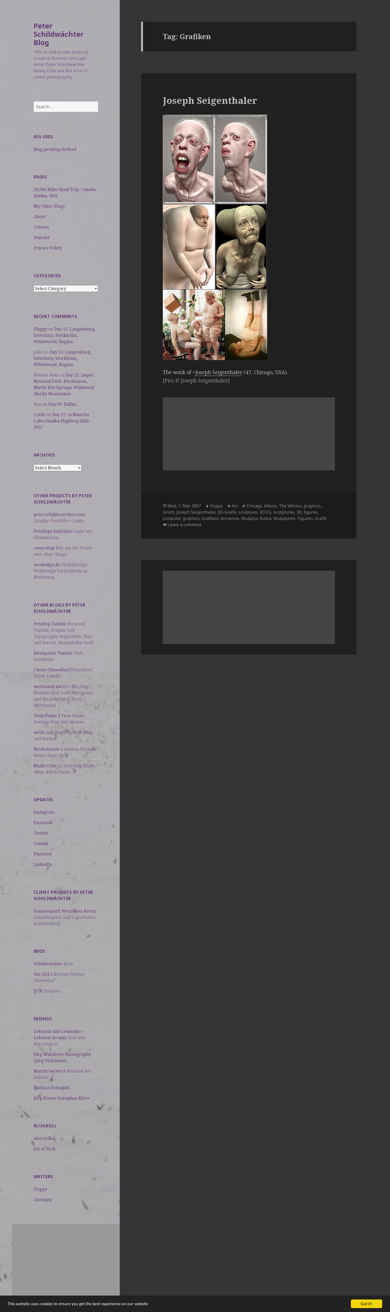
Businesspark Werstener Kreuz (65, 911)
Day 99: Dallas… (63, 404)
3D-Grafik (226, 512)
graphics (312, 506)
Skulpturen (284, 518)
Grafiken (210, 518)
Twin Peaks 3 (47, 715)
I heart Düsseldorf (52, 670)
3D (299, 512)
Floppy (40, 329)
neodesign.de (47, 564)
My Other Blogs (49, 206)
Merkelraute (46, 749)
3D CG (265, 512)
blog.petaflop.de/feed (55, 149)
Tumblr (41, 843)
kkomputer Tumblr (53, 653)
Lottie (39, 414)
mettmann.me (48, 686)
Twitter (41, 833)
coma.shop (44, 548)
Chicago (254, 506)
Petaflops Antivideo (53, 531)
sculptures (283, 512)
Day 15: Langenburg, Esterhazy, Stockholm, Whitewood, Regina (65, 335)
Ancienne (230, 518)
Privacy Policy (48, 248)
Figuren (305, 518)
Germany (43, 1199)
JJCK (38, 991)
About (40, 216)
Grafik (321, 518)
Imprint (41, 237)
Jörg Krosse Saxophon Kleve (61, 1098)
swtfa (39, 732)
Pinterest (43, 854)
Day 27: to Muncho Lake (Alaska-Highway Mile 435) (61, 421)
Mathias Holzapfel (52, 1088)
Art (235, 506)
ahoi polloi (44, 1138)
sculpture (247, 512)
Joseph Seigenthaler (210, 100)
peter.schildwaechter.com (59, 514)
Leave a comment (184, 525)
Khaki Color (45, 766)
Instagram (44, 812)
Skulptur (249, 518)
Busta (265, 518)
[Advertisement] (66, 1260)
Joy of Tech (44, 1149)
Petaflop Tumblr (50, 624)
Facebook (43, 822)
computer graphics (181, 518)
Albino (270, 506)
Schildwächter (48, 964)
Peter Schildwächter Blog (58, 34)
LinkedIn (43, 864)
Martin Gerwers (50, 1071)
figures (310, 512)
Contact (41, 227)
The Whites (290, 506)
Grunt (168, 512)
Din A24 (41, 974)
